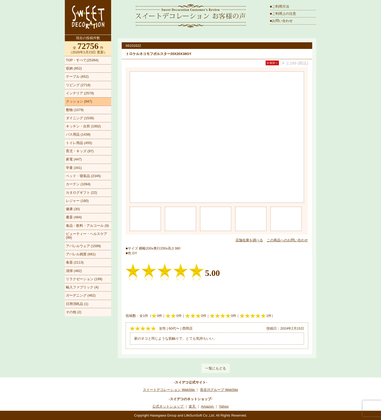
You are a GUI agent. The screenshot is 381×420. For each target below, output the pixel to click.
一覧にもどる (215, 368)
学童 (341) (74, 168)
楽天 (193, 406)
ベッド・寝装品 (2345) (83, 176)
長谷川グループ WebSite (219, 390)
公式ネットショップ (168, 406)
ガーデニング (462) (81, 295)
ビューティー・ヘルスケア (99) (86, 235)
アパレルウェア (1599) (83, 246)
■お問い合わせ (281, 21)
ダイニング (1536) (80, 118)
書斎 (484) (74, 217)
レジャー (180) (77, 201)
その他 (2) (73, 312)
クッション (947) (79, 101)
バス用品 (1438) (78, 134)
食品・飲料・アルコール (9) (87, 226)
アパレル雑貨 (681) (81, 254)
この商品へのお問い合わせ (287, 240)
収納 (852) (74, 68)
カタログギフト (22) (81, 193)
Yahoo (224, 406)
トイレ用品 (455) (79, 143)
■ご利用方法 (279, 6)
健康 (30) (73, 209)
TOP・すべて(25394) (82, 60)
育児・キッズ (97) (80, 151)
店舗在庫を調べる (249, 240)
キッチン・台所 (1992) (83, 126)
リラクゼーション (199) (84, 279)
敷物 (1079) (75, 110)
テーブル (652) (77, 77)
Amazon (208, 406)
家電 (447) (74, 159)
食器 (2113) (75, 262)
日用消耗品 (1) (77, 304)
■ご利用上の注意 (283, 14)
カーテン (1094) (78, 184)
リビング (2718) (78, 85)
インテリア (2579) (80, 93)
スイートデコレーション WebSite (169, 390)
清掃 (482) (74, 271)
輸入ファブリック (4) (82, 287)
